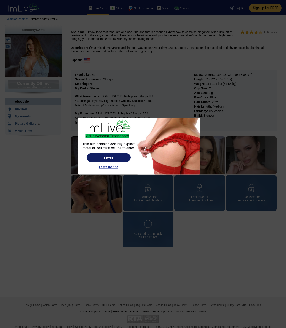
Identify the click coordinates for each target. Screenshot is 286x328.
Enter (108, 157)
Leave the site (108, 167)
